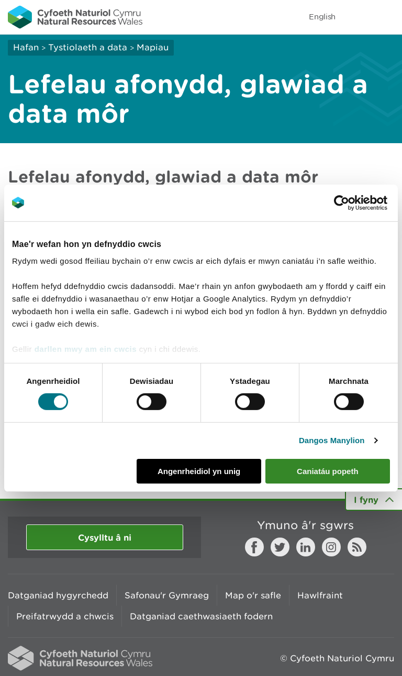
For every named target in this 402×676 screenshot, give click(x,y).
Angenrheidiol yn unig (199, 471)
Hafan (26, 47)
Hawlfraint (320, 595)
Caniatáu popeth (328, 471)
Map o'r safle (253, 595)
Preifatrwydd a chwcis (65, 616)
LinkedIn (305, 547)
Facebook (254, 547)
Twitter (280, 547)
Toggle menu (387, 17)
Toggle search (358, 17)
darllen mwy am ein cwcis (86, 349)
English (322, 17)
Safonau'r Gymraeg (167, 595)
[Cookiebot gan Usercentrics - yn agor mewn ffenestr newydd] (359, 202)
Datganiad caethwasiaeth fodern (201, 616)
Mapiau (153, 47)
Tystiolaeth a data (87, 47)
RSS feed (357, 547)
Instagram (331, 547)
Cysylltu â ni (104, 537)
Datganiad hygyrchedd (58, 595)
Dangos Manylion (332, 440)
